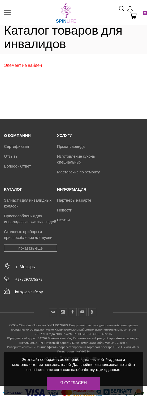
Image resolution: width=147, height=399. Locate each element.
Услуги (64, 135)
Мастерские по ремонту (78, 172)
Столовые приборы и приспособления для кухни (28, 235)
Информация (71, 189)
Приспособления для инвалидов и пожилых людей (30, 219)
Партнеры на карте (74, 200)
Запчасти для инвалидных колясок (27, 203)
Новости (64, 210)
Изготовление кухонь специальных (76, 159)
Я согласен (73, 383)
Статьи (63, 220)
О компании (17, 135)
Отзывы (11, 156)
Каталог (13, 189)
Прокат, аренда (71, 146)
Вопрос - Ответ (17, 166)
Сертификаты (16, 146)
